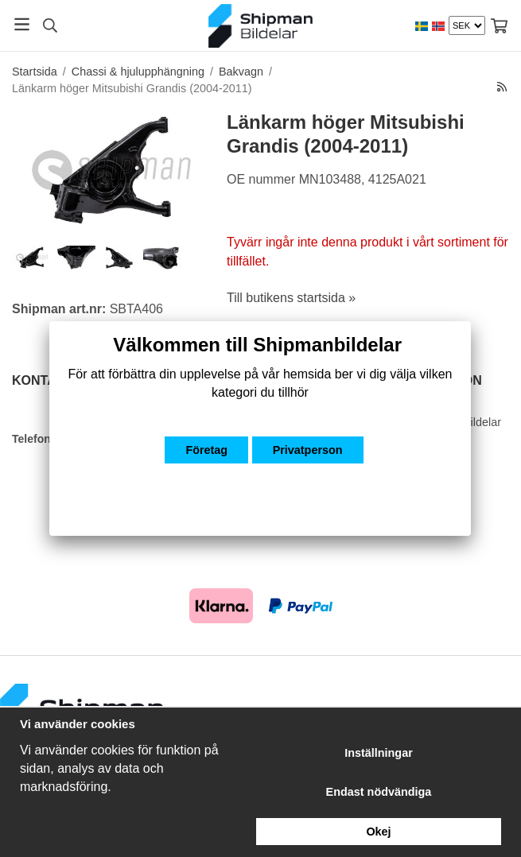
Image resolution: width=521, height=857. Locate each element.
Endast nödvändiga (379, 791)
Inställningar (378, 752)
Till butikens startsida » (291, 297)
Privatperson (308, 450)
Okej (378, 831)
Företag (206, 450)
